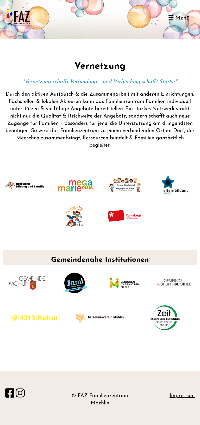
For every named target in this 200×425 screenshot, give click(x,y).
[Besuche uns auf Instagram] (20, 394)
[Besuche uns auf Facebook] (9, 394)
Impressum (182, 395)
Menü (179, 18)
